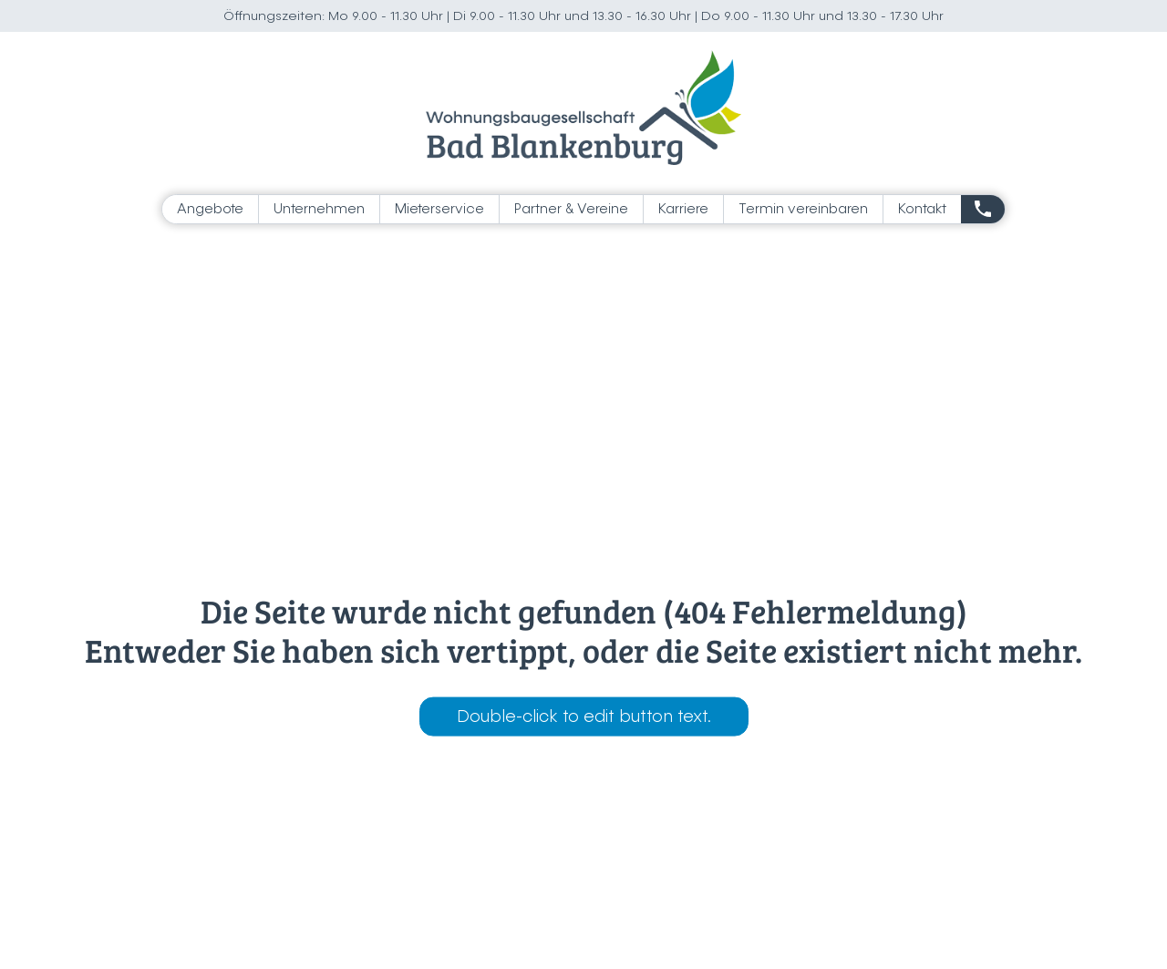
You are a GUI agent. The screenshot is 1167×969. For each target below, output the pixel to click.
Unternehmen (319, 209)
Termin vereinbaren (803, 209)
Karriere (683, 209)
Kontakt (922, 209)
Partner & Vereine (571, 209)
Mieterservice (439, 209)
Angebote (210, 209)
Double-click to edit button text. (584, 716)
